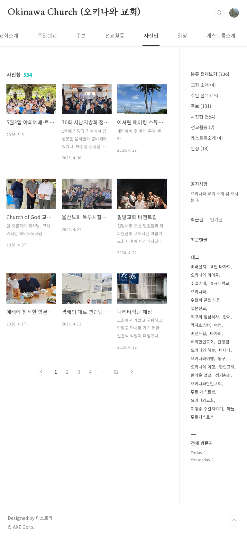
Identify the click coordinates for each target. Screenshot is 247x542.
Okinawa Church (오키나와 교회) (74, 12)
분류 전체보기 (210, 74)
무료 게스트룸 (203, 392)
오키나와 (198, 292)
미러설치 (198, 266)
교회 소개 (203, 85)
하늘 (230, 408)
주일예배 (198, 283)
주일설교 (12, 35)
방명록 (227, 35)
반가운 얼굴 (201, 375)
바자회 (216, 333)
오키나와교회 (202, 400)
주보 (46, 35)
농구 (221, 358)
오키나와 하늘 (203, 350)
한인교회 (226, 367)
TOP (234, 520)
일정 (147, 35)
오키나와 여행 (203, 367)
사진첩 (116, 35)
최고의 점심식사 (205, 317)
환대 (227, 317)
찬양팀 (223, 342)
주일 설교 (204, 95)
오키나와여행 (202, 358)
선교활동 (80, 35)
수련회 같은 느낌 (205, 300)
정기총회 (223, 375)
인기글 (216, 219)
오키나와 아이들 (205, 275)
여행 (218, 325)
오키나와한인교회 (206, 383)
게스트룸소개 (186, 35)
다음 (131, 372)
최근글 (197, 219)
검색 (219, 13)
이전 (41, 372)
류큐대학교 (219, 283)
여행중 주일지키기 (207, 408)
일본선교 (198, 308)
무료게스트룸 (202, 417)
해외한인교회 (202, 342)
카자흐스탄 (200, 325)
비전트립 (198, 333)
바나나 (225, 350)
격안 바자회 (220, 266)
